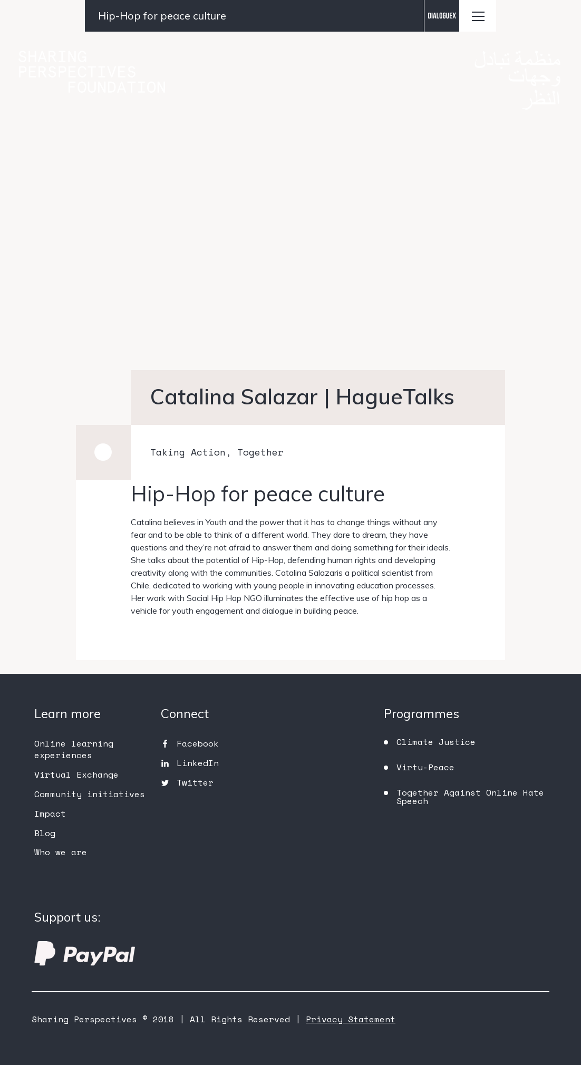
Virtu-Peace (425, 767)
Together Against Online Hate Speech (470, 796)
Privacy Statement (350, 1019)
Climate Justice (436, 741)
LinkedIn (198, 763)
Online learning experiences (73, 749)
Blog (44, 833)
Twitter (195, 782)
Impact (50, 813)
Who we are (60, 852)
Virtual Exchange (76, 774)
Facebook (198, 743)
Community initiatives (89, 794)
